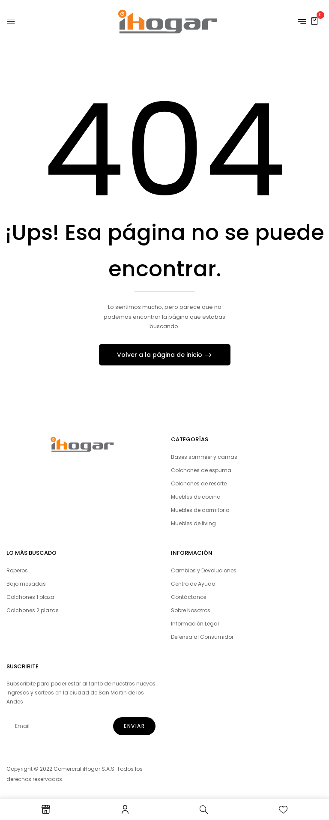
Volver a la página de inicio (160, 354)
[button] (314, 21)
